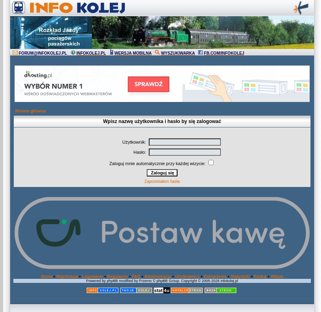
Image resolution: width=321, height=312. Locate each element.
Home (46, 276)
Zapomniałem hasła (162, 181)
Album (277, 276)
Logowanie (92, 276)
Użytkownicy (187, 276)
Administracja (157, 276)
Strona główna (30, 110)
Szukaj (260, 276)
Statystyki (240, 276)
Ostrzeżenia (215, 276)
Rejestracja (67, 276)
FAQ (136, 276)
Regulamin (117, 276)
